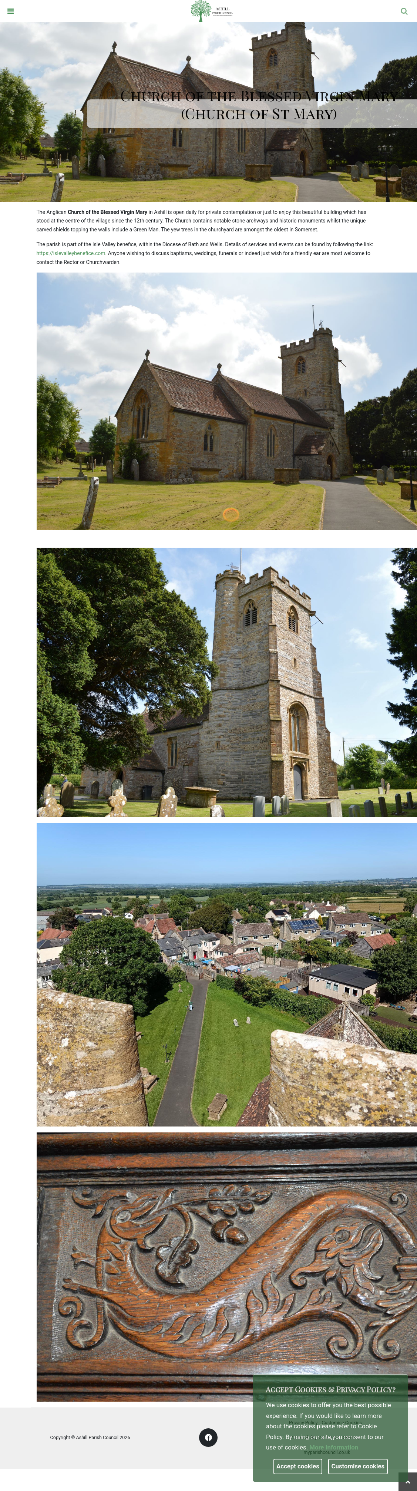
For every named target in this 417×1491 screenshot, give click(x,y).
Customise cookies (358, 1466)
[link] (212, 11)
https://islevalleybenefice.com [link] (71, 253)
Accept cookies (297, 1466)
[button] (405, 12)
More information (333, 1447)
